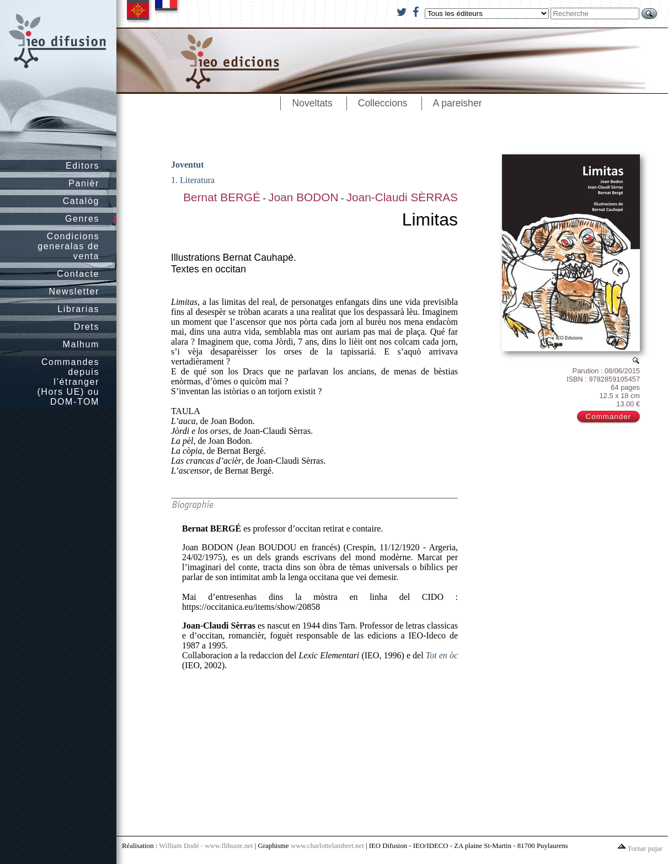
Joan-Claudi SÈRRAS (402, 197)
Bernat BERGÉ (221, 197)
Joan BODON (303, 197)
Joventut (187, 164)
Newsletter (74, 291)
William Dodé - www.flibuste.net (206, 846)
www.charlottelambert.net (327, 846)
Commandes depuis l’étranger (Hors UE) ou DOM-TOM (68, 381)
